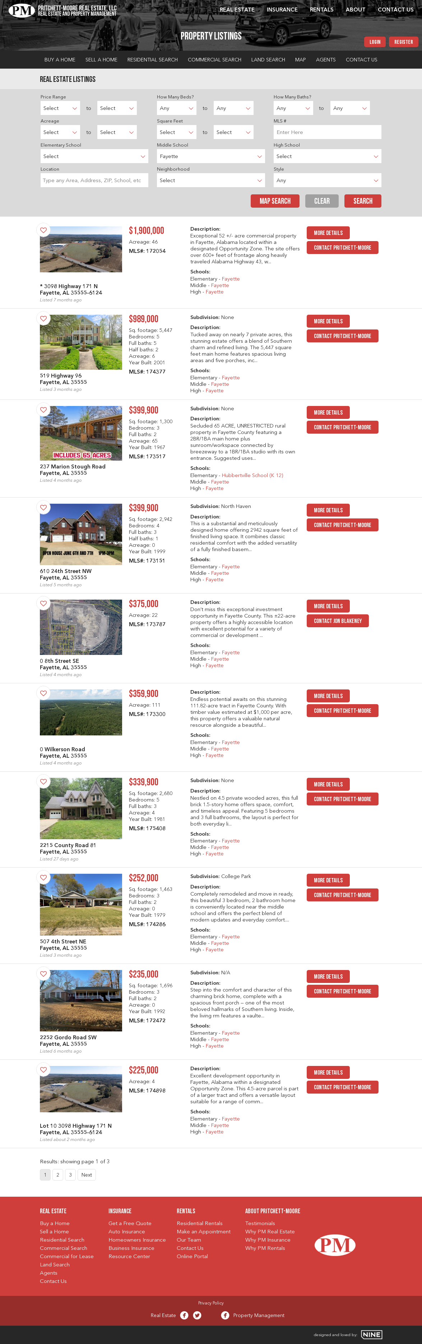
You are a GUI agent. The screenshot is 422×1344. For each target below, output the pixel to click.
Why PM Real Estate (270, 1232)
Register (403, 42)
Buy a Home (60, 60)
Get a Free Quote (130, 1224)
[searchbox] (94, 180)
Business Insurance (131, 1248)
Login (375, 42)
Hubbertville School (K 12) (252, 476)
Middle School (172, 145)
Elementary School (61, 145)
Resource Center (129, 1257)
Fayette (231, 279)
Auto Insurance (126, 1232)
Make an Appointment (204, 1232)
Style (279, 169)
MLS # (280, 121)
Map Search (275, 202)
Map (300, 60)
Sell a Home (101, 60)
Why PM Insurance (268, 1240)
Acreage (50, 121)
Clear (322, 202)
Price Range (53, 97)
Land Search (268, 60)
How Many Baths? (292, 97)
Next (87, 1175)
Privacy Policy (211, 1303)
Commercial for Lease (67, 1257)
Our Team (189, 1240)
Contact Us (396, 10)
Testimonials (260, 1224)
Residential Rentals (200, 1224)
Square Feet (170, 121)
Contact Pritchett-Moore (342, 248)
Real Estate (237, 10)
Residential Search (152, 60)
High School (287, 145)
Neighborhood (173, 169)
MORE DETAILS (328, 233)
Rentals (322, 10)
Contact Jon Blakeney (338, 621)
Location (50, 169)
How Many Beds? (175, 97)
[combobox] (94, 180)
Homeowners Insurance (137, 1240)
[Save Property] (43, 230)
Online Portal (192, 1257)
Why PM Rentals (265, 1248)
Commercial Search (214, 60)
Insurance (282, 10)
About (356, 10)
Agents (326, 60)
